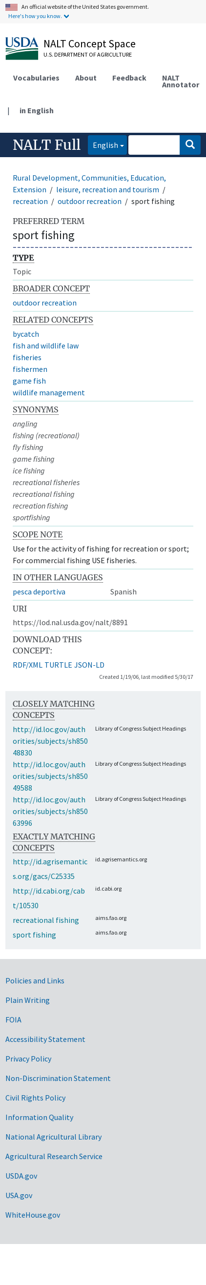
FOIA (13, 1019)
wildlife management (49, 392)
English (103, 144)
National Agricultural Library (53, 1137)
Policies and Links (34, 980)
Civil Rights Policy (35, 1097)
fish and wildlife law (46, 345)
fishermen (30, 369)
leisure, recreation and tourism (107, 189)
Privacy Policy (28, 1058)
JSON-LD (89, 665)
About (86, 77)
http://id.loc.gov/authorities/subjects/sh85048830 (50, 740)
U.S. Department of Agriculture (87, 54)
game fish (29, 381)
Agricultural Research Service (54, 1156)
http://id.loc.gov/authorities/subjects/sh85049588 (50, 776)
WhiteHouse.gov (32, 1215)
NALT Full (47, 145)
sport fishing (34, 934)
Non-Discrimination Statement (58, 1078)
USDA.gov (21, 1176)
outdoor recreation (90, 201)
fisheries (27, 357)
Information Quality (39, 1117)
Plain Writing (27, 1000)
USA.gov (18, 1195)
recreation (30, 201)
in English (37, 110)
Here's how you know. (35, 16)
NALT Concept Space (89, 43)
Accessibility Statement (45, 1039)
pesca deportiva (39, 591)
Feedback (129, 77)
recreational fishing (46, 920)
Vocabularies (36, 77)
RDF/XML (27, 665)
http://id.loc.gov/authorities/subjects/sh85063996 (50, 811)
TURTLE (58, 665)
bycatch (26, 334)
